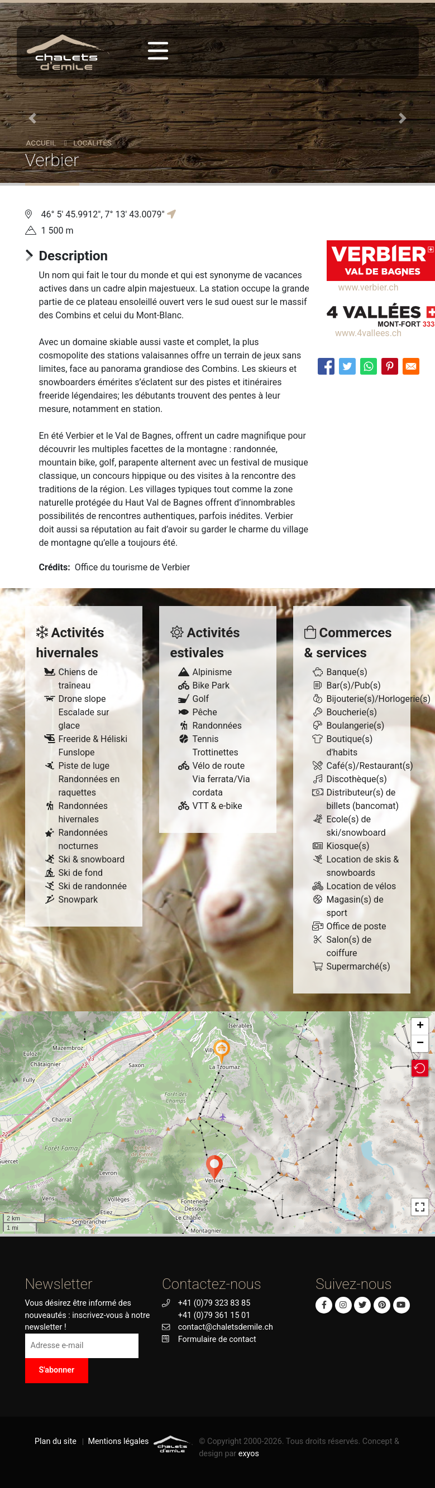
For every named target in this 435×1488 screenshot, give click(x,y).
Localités (92, 142)
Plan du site (56, 1441)
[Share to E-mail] (411, 366)
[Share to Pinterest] (389, 366)
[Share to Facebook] (326, 366)
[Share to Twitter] (347, 366)
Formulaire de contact (217, 1339)
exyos (248, 1453)
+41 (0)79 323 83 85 (214, 1303)
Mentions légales (118, 1441)
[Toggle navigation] (158, 51)
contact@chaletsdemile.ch (225, 1327)
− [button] (420, 1043)
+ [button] (420, 1026)
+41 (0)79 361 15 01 (214, 1315)
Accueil (41, 142)
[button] (32, 118)
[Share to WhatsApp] (368, 366)
